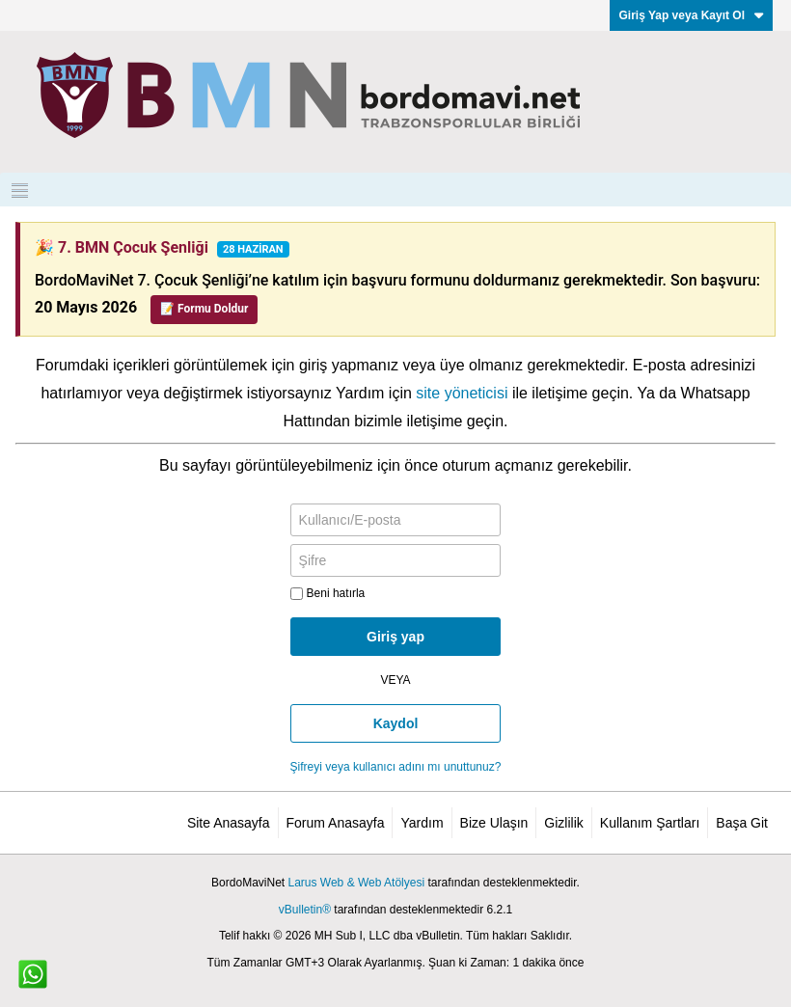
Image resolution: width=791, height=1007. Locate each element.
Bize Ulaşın (494, 822)
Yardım (421, 822)
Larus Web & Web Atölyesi (355, 882)
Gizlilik (563, 822)
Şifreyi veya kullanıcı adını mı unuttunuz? (396, 767)
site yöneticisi (461, 393)
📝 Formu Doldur (204, 308)
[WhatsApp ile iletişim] (32, 974)
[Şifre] (396, 560)
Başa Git (742, 822)
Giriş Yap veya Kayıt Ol (691, 15)
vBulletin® (305, 909)
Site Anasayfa (228, 822)
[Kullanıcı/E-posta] (396, 520)
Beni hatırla (328, 593)
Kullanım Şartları (649, 822)
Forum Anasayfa (335, 822)
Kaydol (396, 723)
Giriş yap (395, 636)
